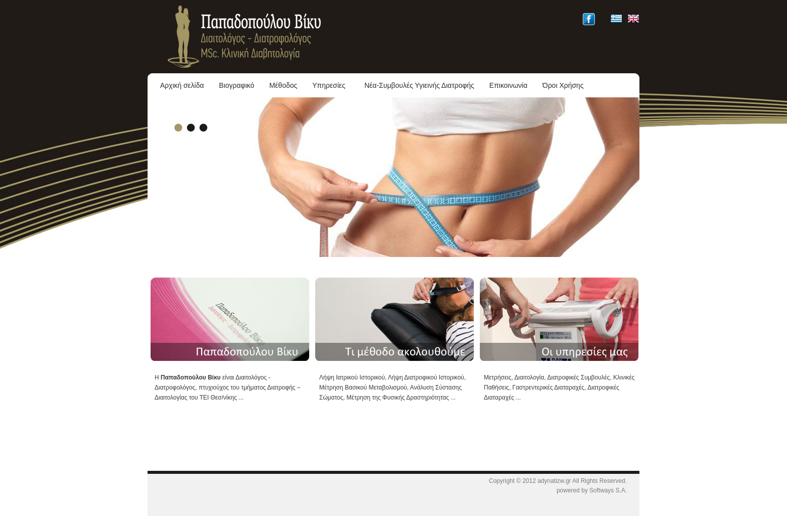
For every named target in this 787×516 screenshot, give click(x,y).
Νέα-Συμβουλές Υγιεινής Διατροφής (419, 85)
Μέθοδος (283, 85)
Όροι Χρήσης (563, 85)
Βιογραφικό (236, 85)
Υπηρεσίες (332, 85)
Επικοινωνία (508, 85)
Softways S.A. (608, 490)
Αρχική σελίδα (182, 85)
